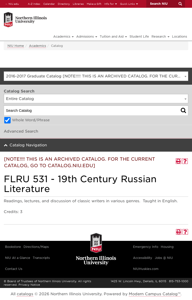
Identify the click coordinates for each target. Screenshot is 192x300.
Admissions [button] (86, 36)
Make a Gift (94, 3)
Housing (167, 247)
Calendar (49, 3)
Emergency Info (145, 247)
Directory (64, 3)
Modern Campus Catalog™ (154, 294)
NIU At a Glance (17, 258)
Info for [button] (110, 3)
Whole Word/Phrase (31, 120)
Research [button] (161, 36)
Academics (37, 46)
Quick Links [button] (129, 3)
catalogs (25, 294)
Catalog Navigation (28, 145)
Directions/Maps (36, 247)
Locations (179, 36)
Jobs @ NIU (164, 258)
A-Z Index (34, 3)
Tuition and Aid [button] (113, 36)
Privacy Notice (29, 284)
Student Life (139, 36)
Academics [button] (63, 36)
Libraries (78, 3)
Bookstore (13, 247)
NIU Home (16, 46)
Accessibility (142, 258)
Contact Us (13, 269)
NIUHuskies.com (145, 269)
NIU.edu (11, 3)
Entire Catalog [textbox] (20, 98)
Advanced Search (21, 131)
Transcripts (41, 258)
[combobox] (96, 76)
